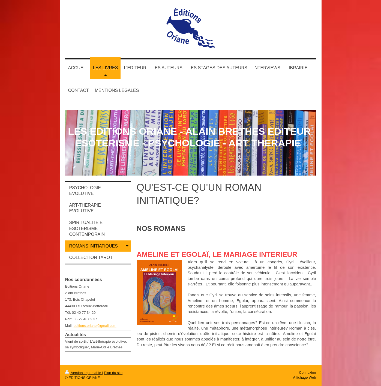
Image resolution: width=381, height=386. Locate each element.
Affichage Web (304, 377)
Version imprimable (83, 373)
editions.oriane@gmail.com (95, 326)
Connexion (307, 372)
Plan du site (113, 373)
